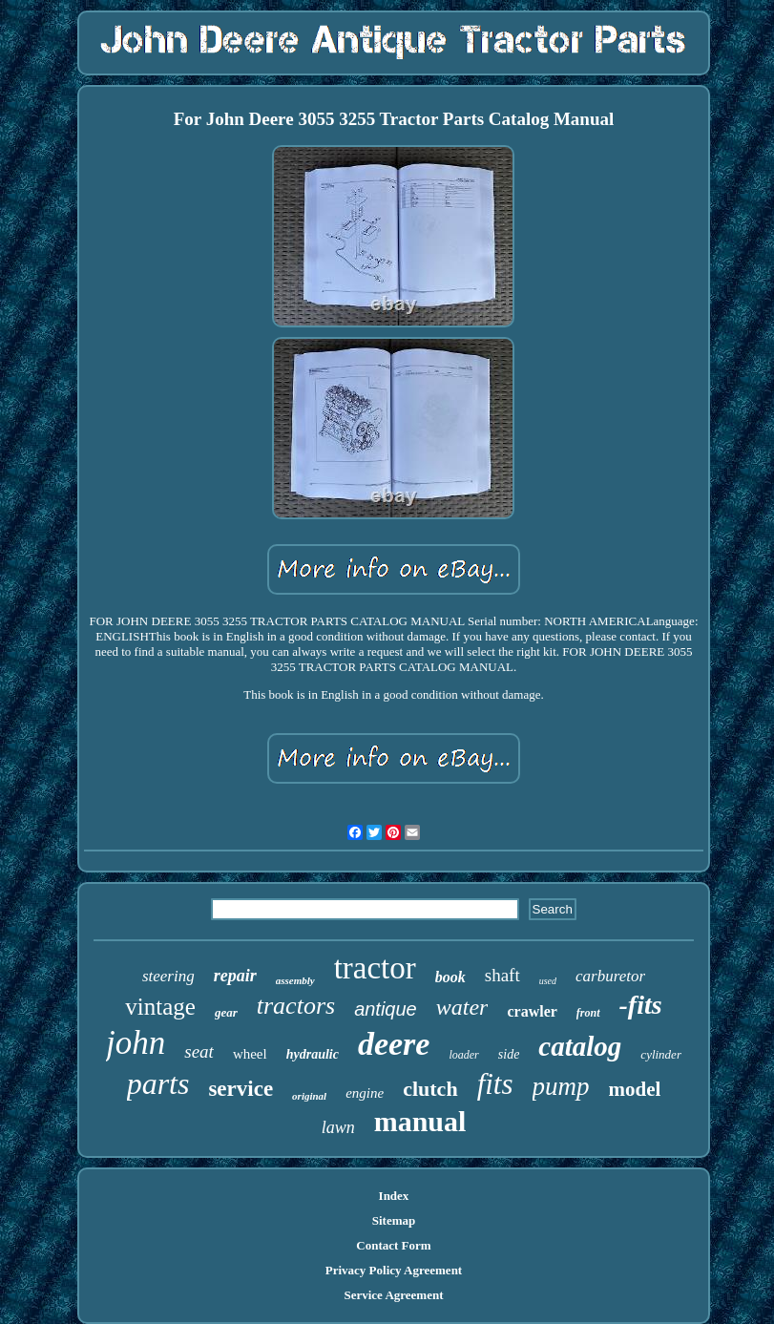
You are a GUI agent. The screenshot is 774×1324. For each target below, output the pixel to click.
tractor (375, 968)
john (135, 1042)
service (240, 1089)
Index (394, 1195)
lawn (338, 1127)
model (635, 1089)
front (588, 1012)
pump (561, 1086)
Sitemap (394, 1220)
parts (158, 1083)
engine (364, 1093)
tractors (296, 1005)
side (509, 1054)
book (450, 977)
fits (495, 1084)
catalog (579, 1046)
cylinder (660, 1054)
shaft (502, 975)
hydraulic (312, 1054)
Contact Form (393, 1245)
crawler (531, 1011)
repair (235, 975)
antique (385, 1008)
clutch (430, 1089)
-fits (640, 1004)
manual (420, 1121)
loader (463, 1054)
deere (394, 1043)
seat (199, 1051)
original (309, 1096)
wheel (250, 1053)
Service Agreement (393, 1295)
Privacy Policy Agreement (393, 1270)
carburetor (610, 976)
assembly (295, 980)
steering (168, 976)
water (462, 1007)
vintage (160, 1006)
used (547, 981)
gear (226, 1012)
